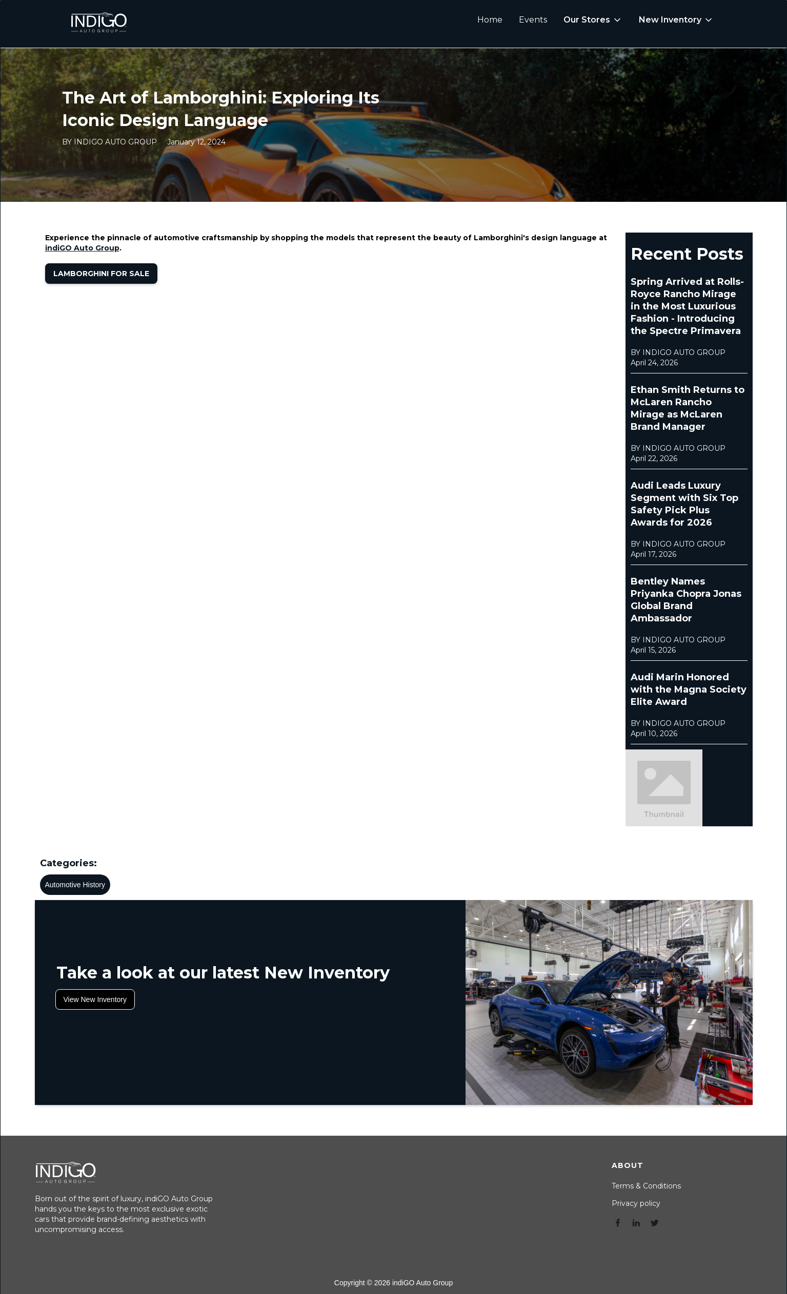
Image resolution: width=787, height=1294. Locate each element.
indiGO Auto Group (82, 248)
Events (533, 20)
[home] (98, 20)
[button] (593, 20)
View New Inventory (95, 999)
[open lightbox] (663, 787)
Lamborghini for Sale (101, 273)
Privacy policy (636, 1203)
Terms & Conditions (646, 1186)
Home (489, 20)
